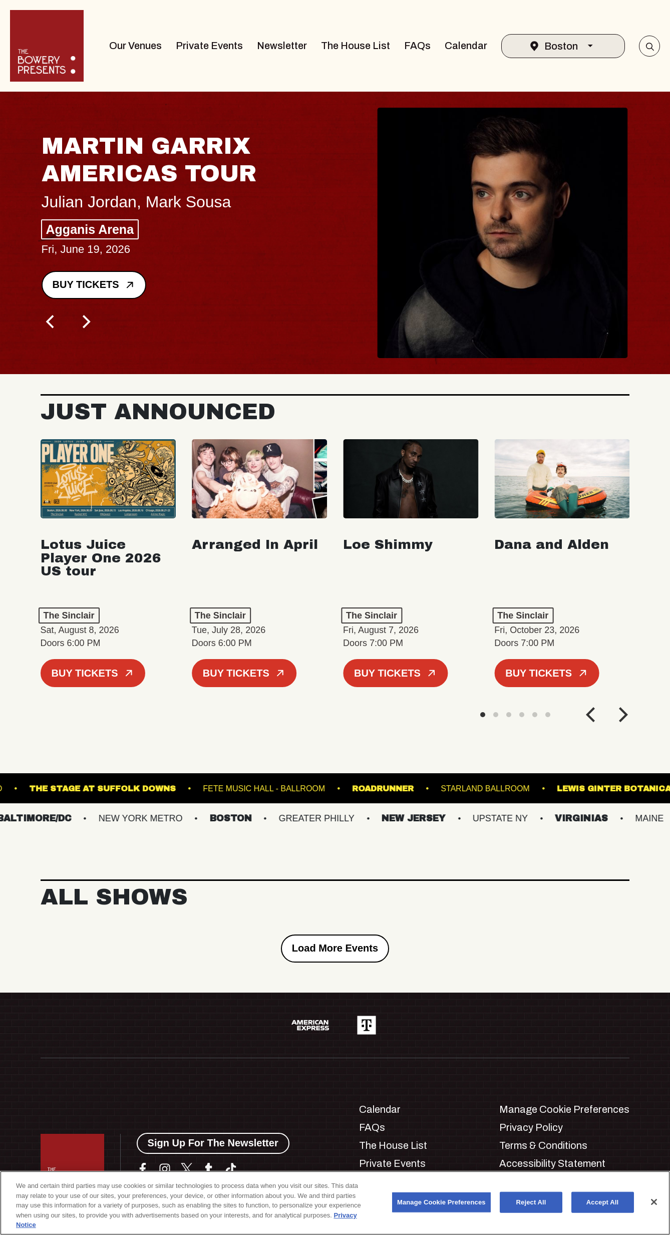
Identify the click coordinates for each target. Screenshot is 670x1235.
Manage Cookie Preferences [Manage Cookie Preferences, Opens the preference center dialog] (441, 1202)
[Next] (86, 322)
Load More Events (335, 948)
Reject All (531, 1202)
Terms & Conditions (543, 1145)
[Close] (654, 1202)
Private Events (209, 45)
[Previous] (52, 322)
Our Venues (135, 45)
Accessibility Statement (552, 1163)
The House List (355, 45)
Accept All (602, 1202)
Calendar (466, 45)
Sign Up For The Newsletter (213, 1142)
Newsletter (282, 45)
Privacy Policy (531, 1127)
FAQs (417, 45)
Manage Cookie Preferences (564, 1109)
